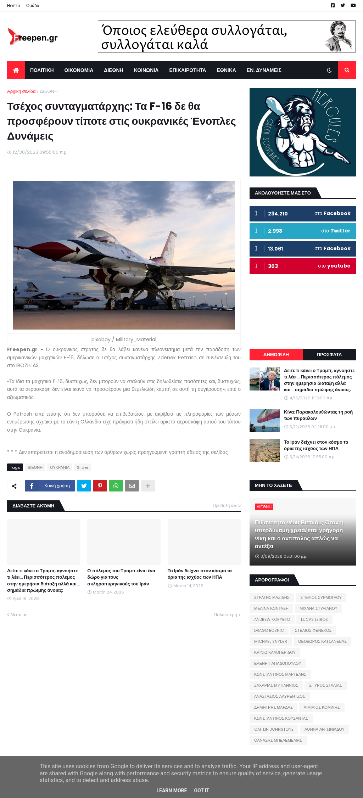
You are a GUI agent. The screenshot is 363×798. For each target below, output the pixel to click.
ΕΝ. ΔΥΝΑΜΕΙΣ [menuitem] (264, 70)
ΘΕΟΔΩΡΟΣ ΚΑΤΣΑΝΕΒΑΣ (322, 641)
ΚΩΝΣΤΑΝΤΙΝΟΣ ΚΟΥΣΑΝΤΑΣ (281, 718)
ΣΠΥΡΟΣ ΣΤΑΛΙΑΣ (325, 685)
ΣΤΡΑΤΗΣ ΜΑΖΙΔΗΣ (271, 597)
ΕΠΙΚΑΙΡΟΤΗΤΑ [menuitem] (187, 70)
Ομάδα (32, 5)
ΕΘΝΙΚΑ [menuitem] (226, 70)
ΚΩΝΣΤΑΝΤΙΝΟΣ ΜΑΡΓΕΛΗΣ (280, 674)
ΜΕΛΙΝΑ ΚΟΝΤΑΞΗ (271, 608)
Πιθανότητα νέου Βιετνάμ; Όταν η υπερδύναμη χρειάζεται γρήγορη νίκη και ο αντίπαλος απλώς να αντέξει (299, 534)
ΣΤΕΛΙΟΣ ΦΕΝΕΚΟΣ (313, 630)
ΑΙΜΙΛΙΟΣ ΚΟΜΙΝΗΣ (322, 707)
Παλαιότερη (225, 614)
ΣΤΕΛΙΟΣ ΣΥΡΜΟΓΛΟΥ (321, 597)
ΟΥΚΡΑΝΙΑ (59, 467)
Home (13, 5)
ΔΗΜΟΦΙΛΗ (276, 354)
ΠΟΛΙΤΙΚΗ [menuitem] (42, 70)
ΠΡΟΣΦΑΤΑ (329, 354)
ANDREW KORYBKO (272, 619)
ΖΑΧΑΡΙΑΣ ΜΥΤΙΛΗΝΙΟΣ (276, 685)
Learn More (171, 790)
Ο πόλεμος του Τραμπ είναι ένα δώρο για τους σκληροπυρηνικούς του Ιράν (121, 577)
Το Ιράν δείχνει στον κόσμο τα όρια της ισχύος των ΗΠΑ (200, 574)
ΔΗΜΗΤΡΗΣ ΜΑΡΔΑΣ (273, 707)
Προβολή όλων (227, 505)
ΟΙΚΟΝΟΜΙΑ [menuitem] (79, 70)
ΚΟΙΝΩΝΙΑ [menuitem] (146, 70)
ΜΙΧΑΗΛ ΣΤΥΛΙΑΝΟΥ (318, 608)
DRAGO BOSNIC (269, 630)
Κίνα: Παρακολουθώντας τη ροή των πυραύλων (318, 415)
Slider (82, 467)
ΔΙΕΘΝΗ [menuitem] (113, 70)
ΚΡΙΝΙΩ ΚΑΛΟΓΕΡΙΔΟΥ (275, 652)
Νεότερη (19, 614)
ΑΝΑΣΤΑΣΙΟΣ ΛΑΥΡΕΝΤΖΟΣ (279, 696)
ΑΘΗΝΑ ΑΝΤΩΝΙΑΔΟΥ (325, 729)
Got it (201, 790)
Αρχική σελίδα (21, 91)
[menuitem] (16, 70)
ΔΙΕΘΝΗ (48, 91)
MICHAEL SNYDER (270, 641)
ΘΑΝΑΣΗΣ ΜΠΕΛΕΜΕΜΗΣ (278, 740)
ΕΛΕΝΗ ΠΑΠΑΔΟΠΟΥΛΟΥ (277, 663)
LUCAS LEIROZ (314, 619)
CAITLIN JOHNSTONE (274, 729)
